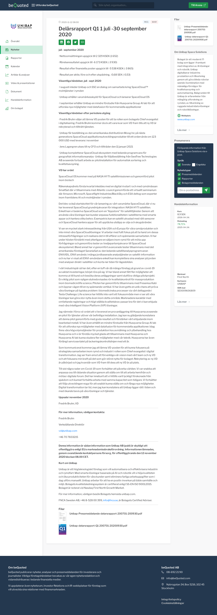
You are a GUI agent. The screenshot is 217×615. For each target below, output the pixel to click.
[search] (126, 5)
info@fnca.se (110, 500)
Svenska (186, 164)
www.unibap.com (186, 119)
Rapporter (187, 178)
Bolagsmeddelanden (192, 182)
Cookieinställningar (172, 603)
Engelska (201, 164)
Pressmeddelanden (192, 174)
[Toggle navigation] (45, 5)
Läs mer (183, 130)
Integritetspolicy (171, 599)
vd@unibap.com (68, 430)
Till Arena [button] (198, 5)
